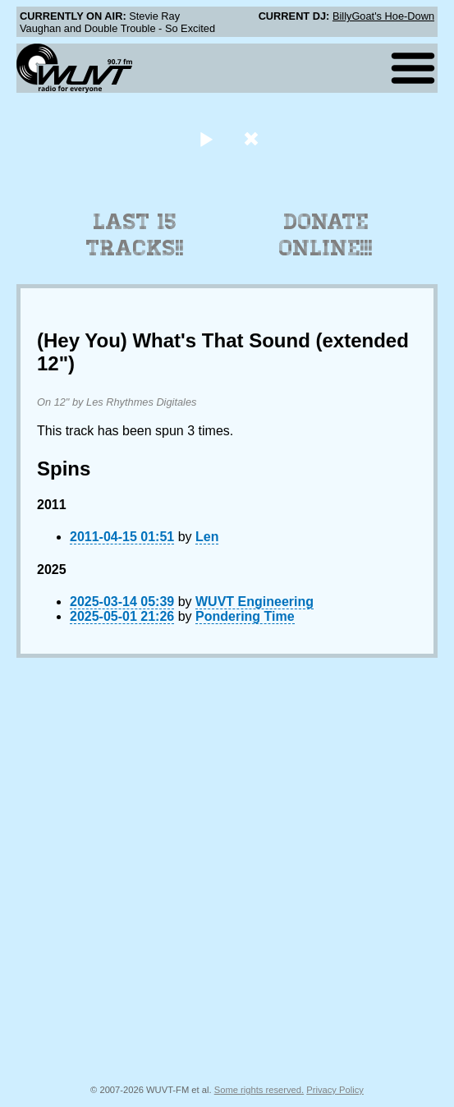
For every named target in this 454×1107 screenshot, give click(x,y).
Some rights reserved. (259, 1090)
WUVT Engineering (254, 602)
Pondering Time (245, 616)
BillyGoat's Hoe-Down (383, 16)
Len (206, 537)
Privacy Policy (335, 1090)
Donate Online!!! (326, 235)
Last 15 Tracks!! (135, 235)
